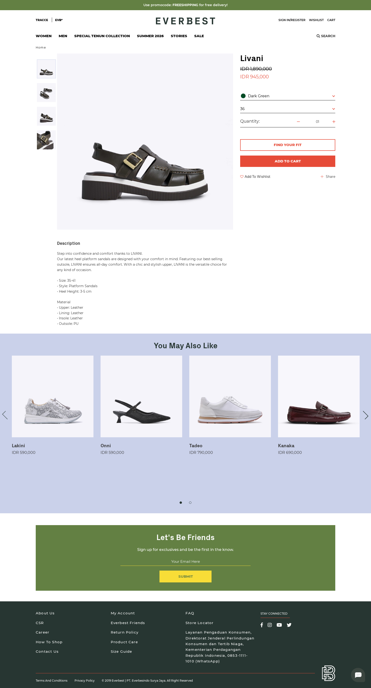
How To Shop (49, 642)
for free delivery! (213, 5)
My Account (123, 613)
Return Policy (125, 632)
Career (42, 632)
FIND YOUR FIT (288, 145)
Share (328, 176)
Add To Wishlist (255, 176)
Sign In (284, 20)
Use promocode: (157, 5)
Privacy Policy (85, 680)
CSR (40, 623)
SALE (199, 36)
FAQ (190, 613)
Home (41, 47)
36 (287, 109)
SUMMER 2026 (150, 36)
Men (63, 37)
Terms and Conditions (51, 680)
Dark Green (288, 96)
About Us (45, 613)
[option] (46, 69)
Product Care (124, 642)
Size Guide (121, 651)
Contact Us (47, 651)
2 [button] (190, 502)
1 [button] (181, 502)
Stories (179, 36)
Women (44, 37)
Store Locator (200, 623)
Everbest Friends (128, 623)
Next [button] (364, 415)
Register (298, 20)
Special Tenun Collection (102, 36)
